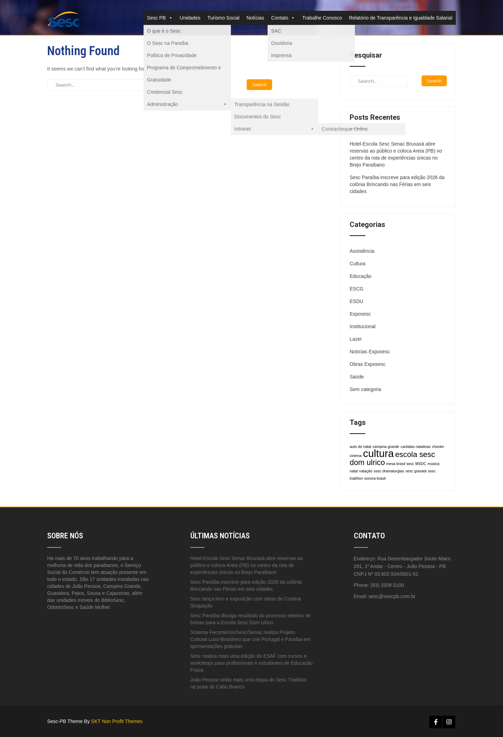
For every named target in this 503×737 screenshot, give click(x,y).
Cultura (357, 263)
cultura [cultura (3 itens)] (378, 453)
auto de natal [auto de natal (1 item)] (360, 446)
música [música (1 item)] (433, 464)
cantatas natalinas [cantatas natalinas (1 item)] (416, 446)
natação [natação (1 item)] (365, 471)
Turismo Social (223, 18)
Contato (283, 18)
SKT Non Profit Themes (117, 721)
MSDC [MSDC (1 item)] (420, 464)
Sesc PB (160, 18)
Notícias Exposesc (370, 351)
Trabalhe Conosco (322, 18)
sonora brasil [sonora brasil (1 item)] (375, 478)
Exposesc (360, 314)
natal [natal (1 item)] (354, 471)
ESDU (356, 301)
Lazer (356, 339)
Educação (360, 276)
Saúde (357, 376)
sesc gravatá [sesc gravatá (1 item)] (416, 471)
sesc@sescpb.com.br (392, 596)
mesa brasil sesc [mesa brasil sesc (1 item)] (400, 464)
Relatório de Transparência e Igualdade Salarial (400, 18)
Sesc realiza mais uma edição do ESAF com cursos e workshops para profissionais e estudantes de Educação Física (251, 663)
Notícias (255, 18)
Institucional (363, 326)
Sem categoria (365, 389)
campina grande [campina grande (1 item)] (386, 446)
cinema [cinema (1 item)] (356, 456)
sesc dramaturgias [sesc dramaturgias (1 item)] (389, 471)
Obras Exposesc (368, 364)
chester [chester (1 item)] (438, 446)
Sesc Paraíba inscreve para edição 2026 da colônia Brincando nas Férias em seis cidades (397, 184)
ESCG (357, 289)
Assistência (362, 251)
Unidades (190, 18)
